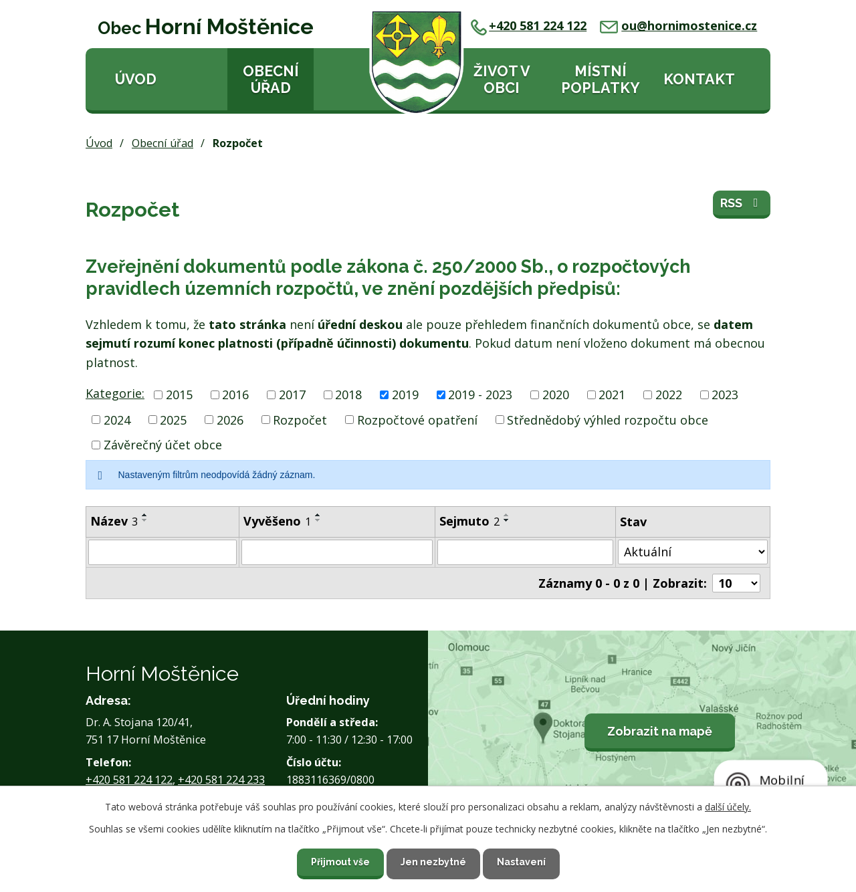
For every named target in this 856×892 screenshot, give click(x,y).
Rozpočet (300, 419)
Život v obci (501, 79)
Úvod (135, 79)
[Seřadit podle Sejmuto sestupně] (507, 520)
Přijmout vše (340, 862)
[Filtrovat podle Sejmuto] (525, 552)
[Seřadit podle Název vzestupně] (145, 515)
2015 (179, 394)
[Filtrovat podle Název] (162, 552)
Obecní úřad (271, 79)
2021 (612, 394)
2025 (173, 419)
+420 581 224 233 (221, 779)
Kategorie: (115, 393)
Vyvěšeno (277, 521)
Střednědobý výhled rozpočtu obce (607, 419)
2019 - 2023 (480, 394)
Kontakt (699, 79)
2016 (235, 394)
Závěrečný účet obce (163, 445)
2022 (668, 394)
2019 (405, 394)
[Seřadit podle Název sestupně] (145, 520)
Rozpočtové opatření (417, 419)
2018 (348, 394)
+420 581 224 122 (528, 25)
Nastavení (521, 862)
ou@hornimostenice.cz (678, 25)
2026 (230, 419)
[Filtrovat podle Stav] (693, 552)
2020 (555, 394)
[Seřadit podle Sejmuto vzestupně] (507, 515)
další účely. (728, 806)
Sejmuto (469, 521)
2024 (117, 419)
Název (114, 521)
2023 (725, 394)
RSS (742, 203)
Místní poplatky (600, 79)
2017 (292, 394)
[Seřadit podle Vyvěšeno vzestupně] (318, 515)
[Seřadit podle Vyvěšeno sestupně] (318, 520)
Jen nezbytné (433, 862)
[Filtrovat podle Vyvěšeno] (337, 552)
